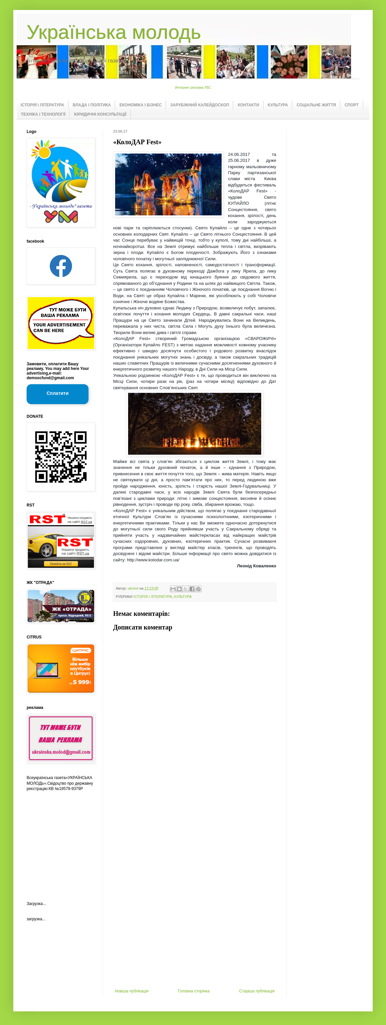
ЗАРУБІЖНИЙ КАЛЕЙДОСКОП (199, 105)
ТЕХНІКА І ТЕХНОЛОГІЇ (43, 114)
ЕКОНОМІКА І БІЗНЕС (140, 105)
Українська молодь (114, 32)
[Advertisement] (195, 880)
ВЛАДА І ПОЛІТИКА (92, 105)
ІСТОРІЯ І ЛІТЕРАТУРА (42, 105)
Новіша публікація (131, 991)
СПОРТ (352, 105)
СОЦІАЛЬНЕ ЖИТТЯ (316, 105)
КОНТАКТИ (248, 105)
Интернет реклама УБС (193, 87)
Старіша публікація (257, 991)
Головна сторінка (194, 991)
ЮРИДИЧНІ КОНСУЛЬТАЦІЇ (100, 114)
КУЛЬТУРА (278, 105)
